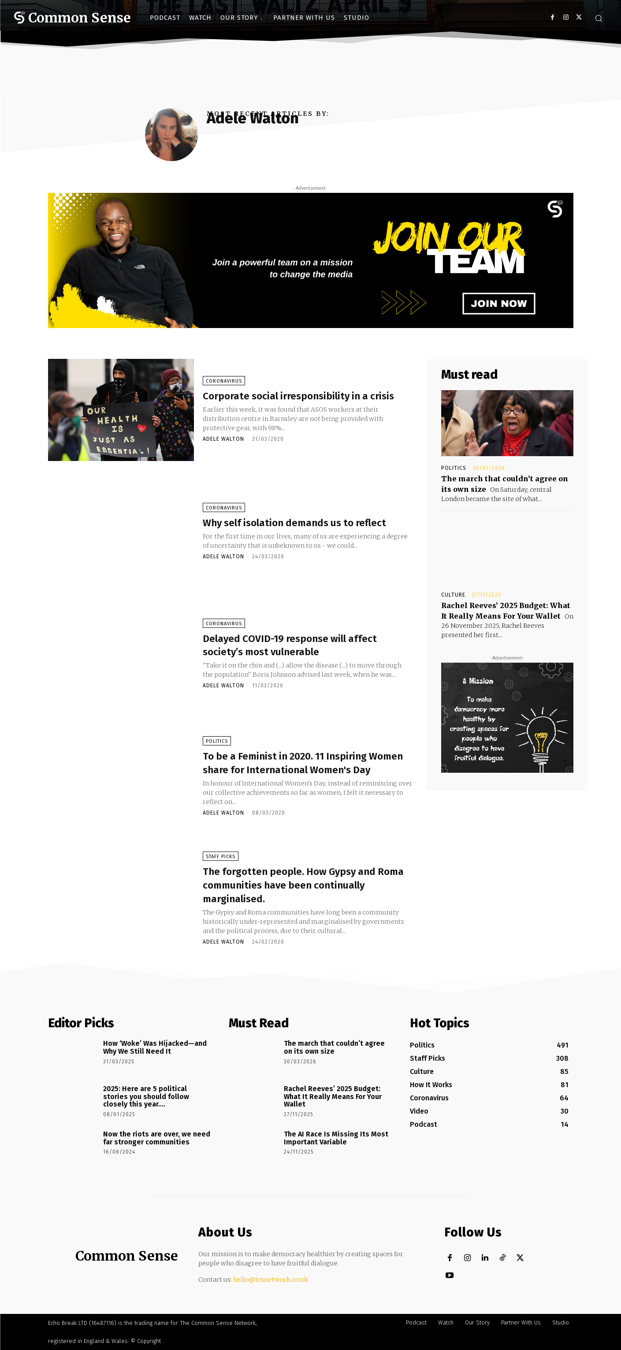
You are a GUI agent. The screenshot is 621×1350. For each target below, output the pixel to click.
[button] (598, 18)
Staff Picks (220, 858)
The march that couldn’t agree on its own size (334, 1047)
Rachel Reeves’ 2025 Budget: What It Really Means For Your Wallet (333, 1096)
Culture (453, 595)
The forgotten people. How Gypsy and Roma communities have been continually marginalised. (299, 886)
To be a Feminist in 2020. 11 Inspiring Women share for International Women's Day (306, 764)
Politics (217, 736)
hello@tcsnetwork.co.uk (270, 1280)
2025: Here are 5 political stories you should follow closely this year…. (146, 1096)
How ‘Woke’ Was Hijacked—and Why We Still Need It (155, 1047)
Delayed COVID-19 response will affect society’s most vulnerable (293, 646)
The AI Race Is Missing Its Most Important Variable (336, 1138)
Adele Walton (223, 447)
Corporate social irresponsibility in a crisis (306, 397)
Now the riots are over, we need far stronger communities (156, 1138)
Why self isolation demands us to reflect (297, 523)
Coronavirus (224, 376)
